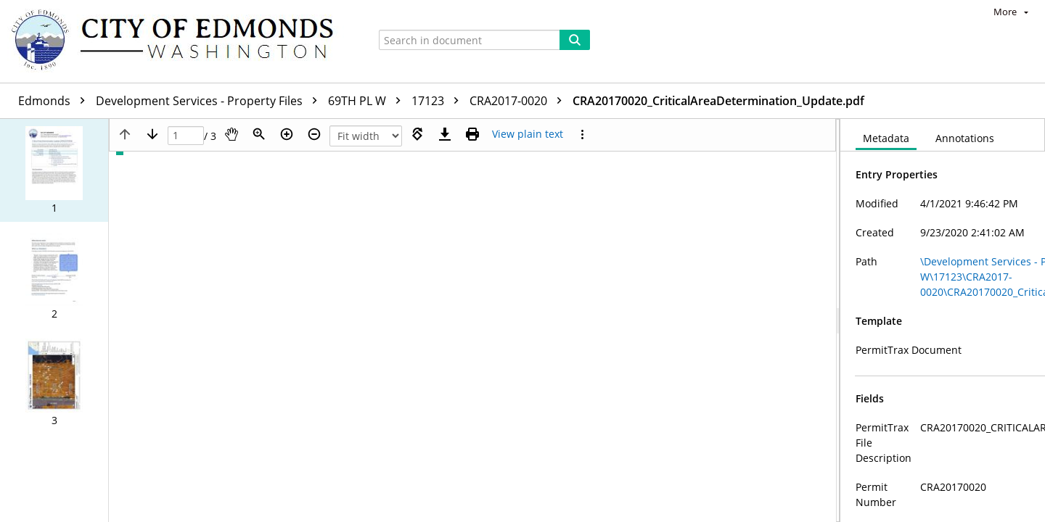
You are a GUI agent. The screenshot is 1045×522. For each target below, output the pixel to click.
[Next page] (152, 134)
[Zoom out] (314, 134)
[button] (54, 170)
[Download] (445, 134)
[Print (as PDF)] (472, 134)
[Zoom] (259, 134)
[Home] (179, 41)
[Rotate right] (417, 134)
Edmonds (55, 101)
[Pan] (231, 134)
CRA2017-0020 (519, 101)
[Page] (186, 136)
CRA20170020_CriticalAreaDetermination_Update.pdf (718, 101)
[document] (942, 320)
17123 (438, 101)
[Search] (575, 40)
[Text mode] (527, 134)
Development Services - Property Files (210, 101)
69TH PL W (368, 101)
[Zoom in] (286, 134)
